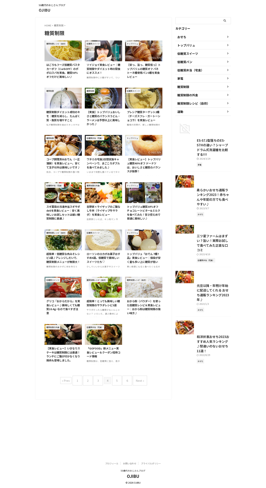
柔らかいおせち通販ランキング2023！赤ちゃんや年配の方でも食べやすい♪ (203, 243)
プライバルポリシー (151, 463)
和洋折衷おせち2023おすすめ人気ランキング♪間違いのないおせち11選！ (203, 427)
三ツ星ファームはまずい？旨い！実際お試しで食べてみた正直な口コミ (202, 295)
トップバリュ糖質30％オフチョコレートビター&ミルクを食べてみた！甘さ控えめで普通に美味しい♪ (143, 212)
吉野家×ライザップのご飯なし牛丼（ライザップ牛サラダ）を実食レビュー (103, 210)
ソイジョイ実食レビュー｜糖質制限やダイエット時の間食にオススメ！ (103, 69)
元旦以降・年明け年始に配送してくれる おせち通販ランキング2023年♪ (202, 359)
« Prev (71, 379)
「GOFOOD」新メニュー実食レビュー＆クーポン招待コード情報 (103, 352)
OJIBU (44, 10)
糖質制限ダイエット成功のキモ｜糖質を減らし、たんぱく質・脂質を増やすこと (63, 116)
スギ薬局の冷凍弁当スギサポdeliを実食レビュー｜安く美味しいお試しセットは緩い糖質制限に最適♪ (63, 212)
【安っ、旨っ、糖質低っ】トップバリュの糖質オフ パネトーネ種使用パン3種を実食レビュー (144, 71)
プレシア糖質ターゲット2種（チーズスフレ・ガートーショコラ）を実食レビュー (143, 116)
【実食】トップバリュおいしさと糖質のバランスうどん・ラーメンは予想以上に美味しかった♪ (103, 118)
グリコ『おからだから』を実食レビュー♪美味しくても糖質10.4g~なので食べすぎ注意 (63, 307)
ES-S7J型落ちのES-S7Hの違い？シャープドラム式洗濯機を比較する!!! (202, 179)
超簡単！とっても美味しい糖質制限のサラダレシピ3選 (103, 303)
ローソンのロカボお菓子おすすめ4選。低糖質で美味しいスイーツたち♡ (103, 258)
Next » (135, 379)
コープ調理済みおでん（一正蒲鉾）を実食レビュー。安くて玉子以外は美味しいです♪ (63, 163)
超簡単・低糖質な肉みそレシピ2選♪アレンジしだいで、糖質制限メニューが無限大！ (63, 258)
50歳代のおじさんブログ (133, 470)
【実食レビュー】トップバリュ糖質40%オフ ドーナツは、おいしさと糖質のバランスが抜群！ (144, 165)
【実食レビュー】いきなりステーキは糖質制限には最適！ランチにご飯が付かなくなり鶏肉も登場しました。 (63, 354)
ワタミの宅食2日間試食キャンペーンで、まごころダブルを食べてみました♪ (103, 163)
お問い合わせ (129, 463)
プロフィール (111, 463)
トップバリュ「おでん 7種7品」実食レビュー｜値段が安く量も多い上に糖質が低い (144, 258)
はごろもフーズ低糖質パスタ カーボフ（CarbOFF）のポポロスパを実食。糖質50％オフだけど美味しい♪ (63, 71)
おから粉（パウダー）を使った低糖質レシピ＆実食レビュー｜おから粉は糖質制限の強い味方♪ (144, 307)
